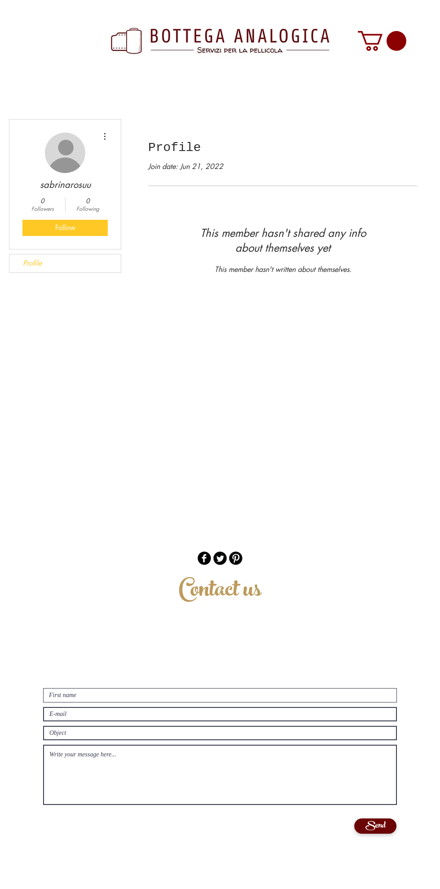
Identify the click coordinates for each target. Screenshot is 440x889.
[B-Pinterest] (235, 558)
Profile (32, 263)
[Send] (375, 826)
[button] (382, 41)
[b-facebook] (204, 558)
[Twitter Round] (220, 558)
